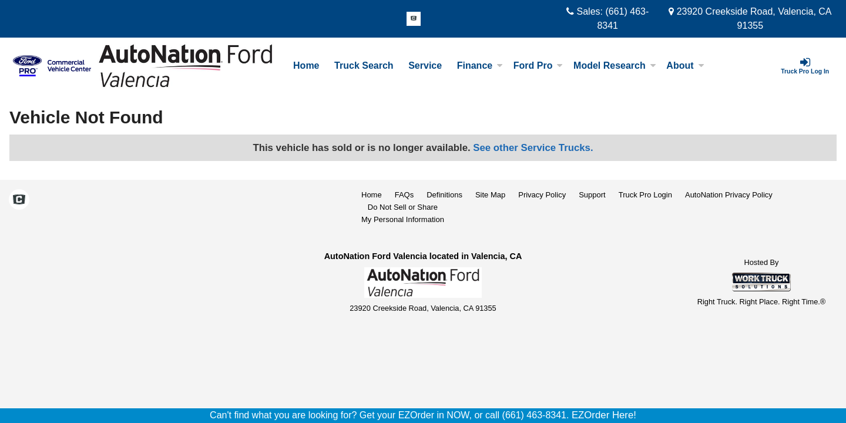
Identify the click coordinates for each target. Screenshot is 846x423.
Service (425, 65)
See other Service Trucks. (533, 147)
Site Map (490, 194)
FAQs (404, 194)
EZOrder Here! (604, 415)
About (685, 65)
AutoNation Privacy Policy (729, 194)
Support (592, 194)
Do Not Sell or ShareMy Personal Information (402, 213)
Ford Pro (538, 65)
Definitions (444, 194)
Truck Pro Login (645, 194)
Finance (480, 65)
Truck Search (364, 65)
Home (306, 65)
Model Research (614, 65)
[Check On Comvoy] (414, 19)
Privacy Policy (542, 194)
